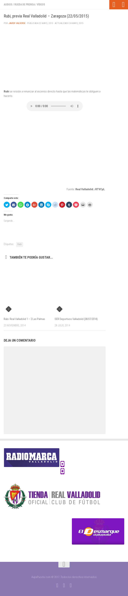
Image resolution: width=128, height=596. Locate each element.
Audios (8, 4)
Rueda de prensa (24, 4)
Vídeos (41, 4)
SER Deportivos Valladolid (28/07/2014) (76, 319)
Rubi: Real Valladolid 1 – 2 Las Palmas (24, 319)
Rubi (19, 244)
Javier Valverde (16, 23)
